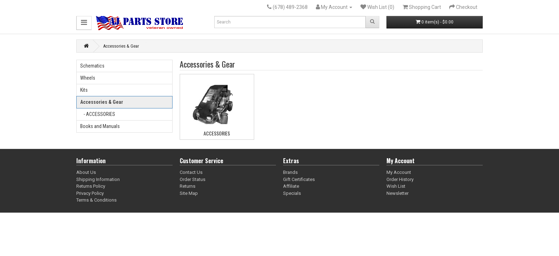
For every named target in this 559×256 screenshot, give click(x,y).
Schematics (92, 66)
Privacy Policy (90, 193)
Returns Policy (90, 186)
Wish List (395, 186)
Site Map (189, 193)
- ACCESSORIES (97, 114)
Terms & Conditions (96, 200)
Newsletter (397, 193)
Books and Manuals (100, 126)
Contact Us (191, 172)
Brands (290, 172)
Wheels (87, 78)
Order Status (192, 179)
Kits (84, 90)
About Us (86, 172)
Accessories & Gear (121, 46)
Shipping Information (98, 179)
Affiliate (291, 186)
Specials (292, 193)
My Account (398, 172)
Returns (187, 186)
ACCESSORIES (217, 133)
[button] (84, 23)
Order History (400, 179)
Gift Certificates (299, 179)
